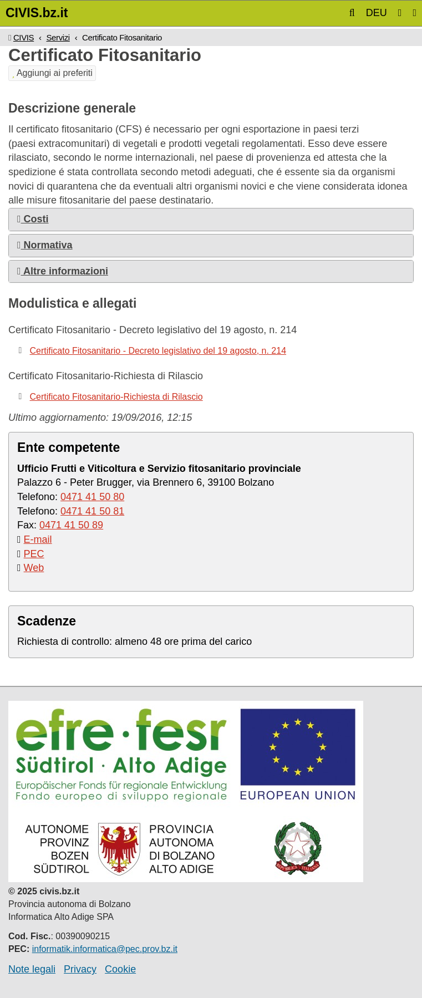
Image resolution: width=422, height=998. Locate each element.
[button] (352, 12)
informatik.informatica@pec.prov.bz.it (104, 949)
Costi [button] (33, 219)
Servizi (57, 37)
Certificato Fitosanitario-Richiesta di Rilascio (116, 396)
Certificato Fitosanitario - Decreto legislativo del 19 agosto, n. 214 (158, 350)
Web (34, 567)
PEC (34, 553)
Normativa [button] (45, 245)
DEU (376, 12)
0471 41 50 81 (92, 511)
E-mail (38, 539)
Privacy (80, 969)
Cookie (120, 969)
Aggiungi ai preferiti (52, 73)
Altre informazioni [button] (62, 271)
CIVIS (23, 37)
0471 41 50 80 (92, 496)
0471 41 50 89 (71, 525)
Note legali (31, 969)
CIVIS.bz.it (37, 13)
